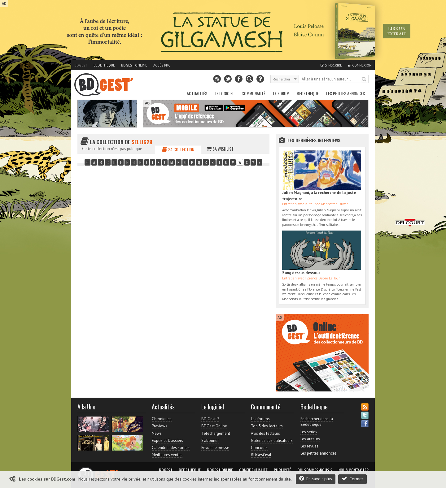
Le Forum (281, 93)
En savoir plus (315, 479)
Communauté (253, 93)
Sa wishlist (220, 148)
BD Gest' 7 (210, 418)
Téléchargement (215, 433)
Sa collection (178, 149)
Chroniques (162, 418)
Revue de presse (215, 447)
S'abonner (210, 440)
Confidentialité (253, 470)
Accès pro (162, 65)
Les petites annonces (345, 93)
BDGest (80, 65)
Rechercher (364, 79)
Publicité (282, 470)
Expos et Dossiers (167, 440)
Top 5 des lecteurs (267, 426)
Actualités (197, 93)
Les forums (260, 418)
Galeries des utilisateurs (272, 440)
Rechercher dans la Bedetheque (316, 421)
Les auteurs (310, 439)
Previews (159, 426)
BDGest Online (134, 65)
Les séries (308, 431)
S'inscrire (331, 65)
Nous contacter (354, 470)
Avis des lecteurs (265, 433)
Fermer (352, 479)
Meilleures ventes (167, 454)
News (157, 433)
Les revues (309, 446)
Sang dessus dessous (301, 272)
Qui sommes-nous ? (314, 470)
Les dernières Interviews (313, 140)
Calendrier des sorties (171, 447)
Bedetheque (104, 65)
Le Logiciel (224, 93)
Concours (259, 447)
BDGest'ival (261, 454)
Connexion (360, 65)
